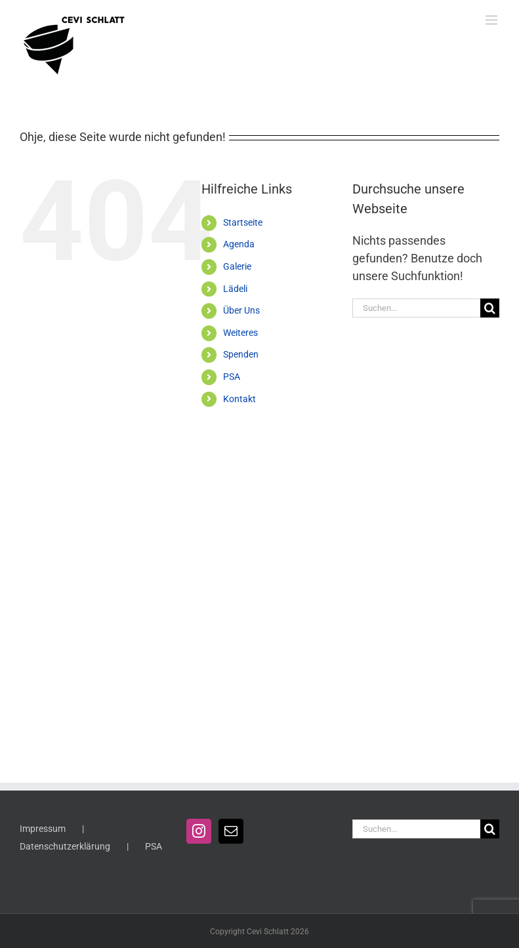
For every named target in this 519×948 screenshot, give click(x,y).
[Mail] (230, 831)
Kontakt (239, 399)
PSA (231, 376)
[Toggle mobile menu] (492, 20)
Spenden (241, 354)
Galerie (237, 266)
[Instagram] (198, 831)
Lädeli (235, 288)
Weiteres (240, 332)
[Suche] (489, 308)
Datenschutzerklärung (65, 846)
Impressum (43, 828)
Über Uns (241, 310)
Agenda (239, 244)
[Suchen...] (416, 308)
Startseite (242, 222)
